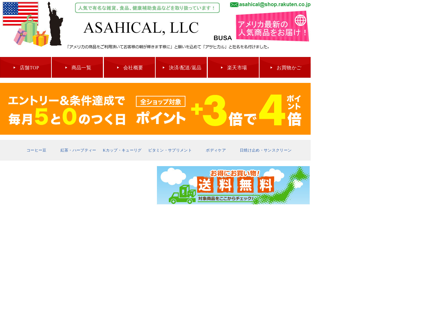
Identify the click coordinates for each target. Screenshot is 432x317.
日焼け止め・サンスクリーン (266, 150)
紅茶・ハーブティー (78, 150)
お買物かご (289, 67)
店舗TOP (29, 67)
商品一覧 (81, 67)
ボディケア (216, 150)
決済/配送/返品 (185, 67)
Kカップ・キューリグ (122, 150)
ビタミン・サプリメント (170, 150)
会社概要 (133, 67)
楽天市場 (237, 67)
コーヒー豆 (37, 150)
